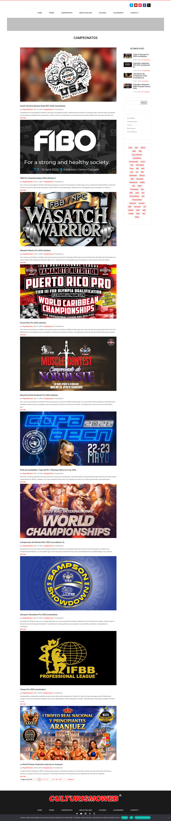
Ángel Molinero (28, 108)
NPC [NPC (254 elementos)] (143, 192)
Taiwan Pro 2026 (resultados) (33, 688)
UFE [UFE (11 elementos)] (145, 206)
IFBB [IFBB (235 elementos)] (142, 171)
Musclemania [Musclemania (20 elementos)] (133, 181)
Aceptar (124, 817)
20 (57, 778)
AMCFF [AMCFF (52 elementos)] (143, 146)
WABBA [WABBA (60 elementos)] (131, 212)
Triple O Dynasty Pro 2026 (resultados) (141, 54)
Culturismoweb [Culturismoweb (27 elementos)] (133, 160)
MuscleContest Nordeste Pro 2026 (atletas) (39, 394)
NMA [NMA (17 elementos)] (131, 192)
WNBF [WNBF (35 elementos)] (137, 216)
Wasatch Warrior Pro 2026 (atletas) (35, 249)
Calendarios (118, 13)
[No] (168, 818)
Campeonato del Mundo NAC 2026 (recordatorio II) (42, 541)
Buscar (144, 101)
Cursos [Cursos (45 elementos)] (143, 160)
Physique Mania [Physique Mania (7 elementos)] (137, 199)
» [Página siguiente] (66, 778)
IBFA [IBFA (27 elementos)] (142, 167)
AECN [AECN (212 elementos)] (130, 146)
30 (60, 778)
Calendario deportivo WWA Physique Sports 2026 (141, 85)
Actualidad (145, 80)
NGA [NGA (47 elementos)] (142, 188)
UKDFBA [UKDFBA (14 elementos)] (130, 209)
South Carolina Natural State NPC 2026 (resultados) (42, 104)
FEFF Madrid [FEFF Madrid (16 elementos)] (140, 164)
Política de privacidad (143, 817)
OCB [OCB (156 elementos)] (143, 195)
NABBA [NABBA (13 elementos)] (142, 181)
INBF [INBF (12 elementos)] (132, 178)
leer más (23, 117)
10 (53, 778)
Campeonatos (66, 13)
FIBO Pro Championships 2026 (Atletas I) (38, 177)
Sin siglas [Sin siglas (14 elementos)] (141, 202)
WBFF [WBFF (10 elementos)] (138, 212)
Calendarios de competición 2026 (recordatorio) (140, 74)
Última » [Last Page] (71, 778)
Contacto (134, 13)
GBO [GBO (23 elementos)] (137, 167)
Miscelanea (131, 127)
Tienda (51, 13)
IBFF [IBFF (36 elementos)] (131, 171)
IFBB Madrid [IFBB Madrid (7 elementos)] (133, 174)
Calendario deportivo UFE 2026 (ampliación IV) (141, 64)
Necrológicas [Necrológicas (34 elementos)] (134, 188)
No (131, 817)
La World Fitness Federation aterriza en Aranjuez (41, 763)
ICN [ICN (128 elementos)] (137, 171)
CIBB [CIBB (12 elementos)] (140, 150)
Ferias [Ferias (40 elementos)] (131, 167)
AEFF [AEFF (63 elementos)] (136, 146)
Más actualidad (85, 13)
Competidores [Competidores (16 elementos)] (137, 157)
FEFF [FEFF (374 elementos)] (131, 164)
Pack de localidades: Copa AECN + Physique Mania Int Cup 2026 (48, 468)
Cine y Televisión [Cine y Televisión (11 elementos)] (137, 153)
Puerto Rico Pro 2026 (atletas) (33, 321)
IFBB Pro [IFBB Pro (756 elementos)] (142, 174)
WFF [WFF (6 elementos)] (144, 212)
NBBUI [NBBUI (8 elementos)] (140, 185)
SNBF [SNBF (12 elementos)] (130, 206)
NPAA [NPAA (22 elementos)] (137, 192)
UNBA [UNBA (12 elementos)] (138, 209)
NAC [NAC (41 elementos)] (133, 185)
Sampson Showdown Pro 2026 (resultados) (38, 613)
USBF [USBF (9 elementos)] (144, 209)
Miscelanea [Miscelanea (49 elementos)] (139, 178)
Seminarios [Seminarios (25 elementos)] (133, 202)
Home (40, 13)
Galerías (102, 13)
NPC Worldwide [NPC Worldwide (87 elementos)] (134, 195)
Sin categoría (146, 91)
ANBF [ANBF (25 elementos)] (134, 150)
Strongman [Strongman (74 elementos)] (137, 206)
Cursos (129, 124)
